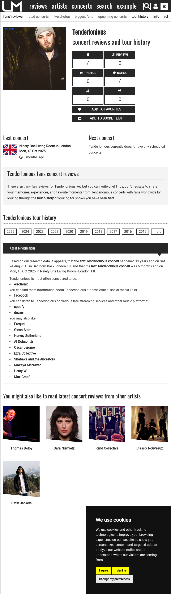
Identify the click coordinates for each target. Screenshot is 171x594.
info (156, 17)
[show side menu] (164, 6)
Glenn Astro (22, 330)
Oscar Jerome (24, 348)
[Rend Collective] (107, 424)
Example (127, 6)
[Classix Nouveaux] (149, 424)
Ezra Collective (25, 353)
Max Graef (22, 377)
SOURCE (9, 29)
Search (104, 6)
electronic (21, 284)
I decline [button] (120, 570)
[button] (155, 7)
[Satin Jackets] (21, 479)
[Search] (147, 6)
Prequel (19, 324)
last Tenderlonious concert (110, 266)
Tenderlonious (89, 32)
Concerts (82, 6)
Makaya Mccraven (27, 365)
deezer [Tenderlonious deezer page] (19, 313)
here (111, 198)
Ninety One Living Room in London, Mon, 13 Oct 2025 (45, 148)
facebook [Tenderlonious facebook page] (21, 295)
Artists (59, 6)
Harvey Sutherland (27, 336)
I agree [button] (103, 570)
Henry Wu (21, 371)
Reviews (38, 6)
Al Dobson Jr (23, 342)
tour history (140, 17)
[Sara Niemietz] (64, 424)
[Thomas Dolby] (21, 424)
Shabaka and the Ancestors (34, 359)
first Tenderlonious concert (99, 261)
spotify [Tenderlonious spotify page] (19, 307)
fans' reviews (12, 17)
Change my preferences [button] (114, 579)
